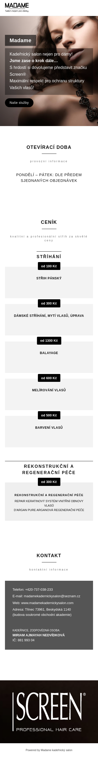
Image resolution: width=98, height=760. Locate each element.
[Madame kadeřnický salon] (17, 8)
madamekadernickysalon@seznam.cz (52, 596)
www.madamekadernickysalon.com (47, 603)
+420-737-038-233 (39, 589)
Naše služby (19, 103)
